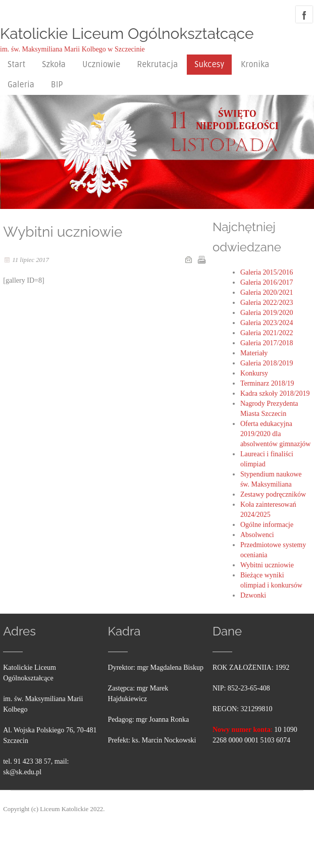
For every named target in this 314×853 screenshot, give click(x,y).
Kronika (255, 65)
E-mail (188, 259)
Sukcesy (209, 65)
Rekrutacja (157, 65)
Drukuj (201, 259)
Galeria (21, 85)
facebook (304, 14)
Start (16, 65)
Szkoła (54, 65)
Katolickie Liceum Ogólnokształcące (127, 33)
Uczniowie (101, 65)
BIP (57, 85)
